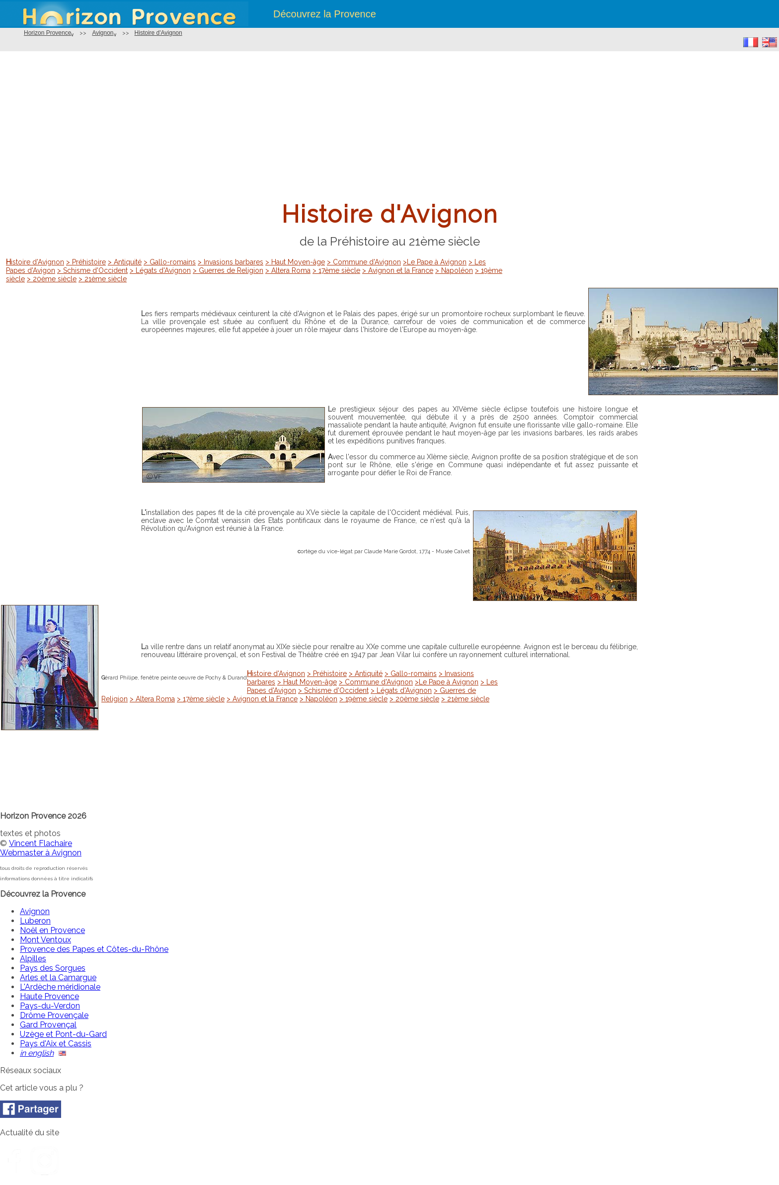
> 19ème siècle (363, 699)
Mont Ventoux (45, 939)
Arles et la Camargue (58, 977)
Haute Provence (49, 996)
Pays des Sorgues (52, 968)
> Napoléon (454, 270)
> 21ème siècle (102, 279)
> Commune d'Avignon (364, 262)
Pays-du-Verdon (50, 1006)
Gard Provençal (48, 1024)
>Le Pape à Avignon (435, 262)
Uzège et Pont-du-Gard (63, 1034)
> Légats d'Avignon (160, 270)
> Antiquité (125, 262)
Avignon (102, 32)
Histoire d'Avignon (158, 32)
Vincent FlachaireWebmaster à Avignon (40, 848)
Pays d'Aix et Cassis (55, 1043)
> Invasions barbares (230, 262)
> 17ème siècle (336, 270)
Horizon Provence (47, 32)
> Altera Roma (288, 270)
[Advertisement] (389, 125)
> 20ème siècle (52, 279)
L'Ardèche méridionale (60, 987)
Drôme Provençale (54, 1015)
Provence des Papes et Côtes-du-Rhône (94, 949)
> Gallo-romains (170, 262)
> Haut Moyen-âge (295, 262)
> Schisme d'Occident (92, 270)
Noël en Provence (52, 930)
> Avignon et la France (397, 270)
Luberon (35, 921)
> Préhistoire (86, 262)
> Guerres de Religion (228, 270)
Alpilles (33, 958)
